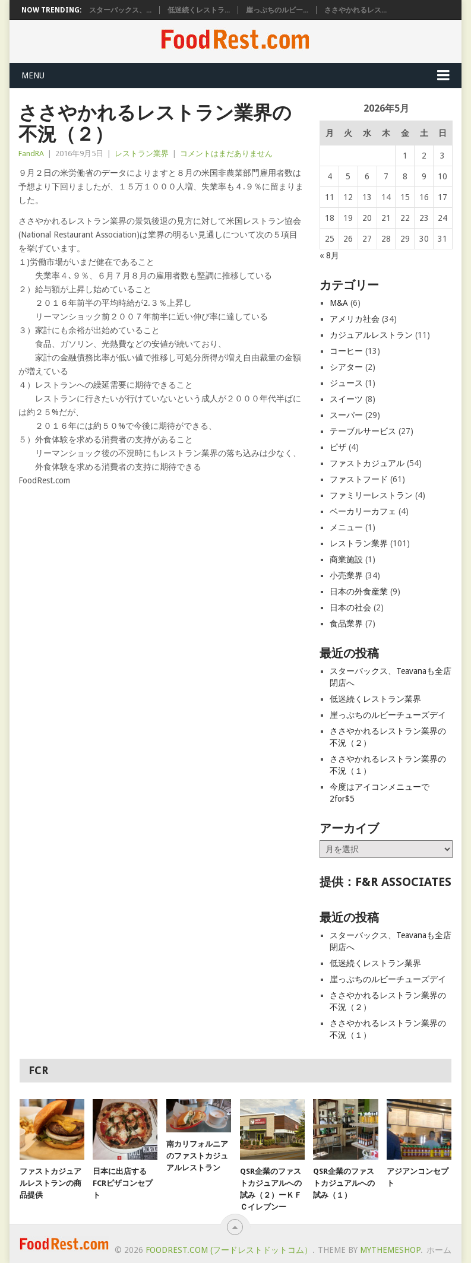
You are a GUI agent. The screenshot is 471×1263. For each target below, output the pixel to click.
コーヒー (346, 351)
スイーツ (346, 399)
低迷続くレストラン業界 (375, 699)
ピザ (338, 447)
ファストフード (359, 479)
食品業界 (346, 623)
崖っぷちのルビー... (277, 10)
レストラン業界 (142, 153)
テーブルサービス (363, 431)
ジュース (346, 383)
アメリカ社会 (355, 319)
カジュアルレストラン (371, 335)
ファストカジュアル (367, 463)
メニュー (346, 527)
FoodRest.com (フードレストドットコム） (229, 1250)
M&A (339, 303)
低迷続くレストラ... (198, 10)
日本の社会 (350, 607)
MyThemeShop (390, 1250)
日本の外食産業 (359, 591)
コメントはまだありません (226, 153)
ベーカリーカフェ (363, 511)
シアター (346, 367)
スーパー (346, 415)
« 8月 (329, 255)
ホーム (438, 1250)
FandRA (31, 153)
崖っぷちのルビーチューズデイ (388, 715)
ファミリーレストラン (371, 495)
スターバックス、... (120, 10)
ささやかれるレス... (355, 10)
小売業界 (346, 575)
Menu (33, 75)
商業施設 (346, 559)
